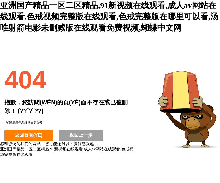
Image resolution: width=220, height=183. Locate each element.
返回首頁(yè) (28, 135)
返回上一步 (80, 135)
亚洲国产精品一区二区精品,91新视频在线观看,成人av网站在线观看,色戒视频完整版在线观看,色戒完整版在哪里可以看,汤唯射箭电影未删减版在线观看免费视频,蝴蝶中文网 (109, 16)
